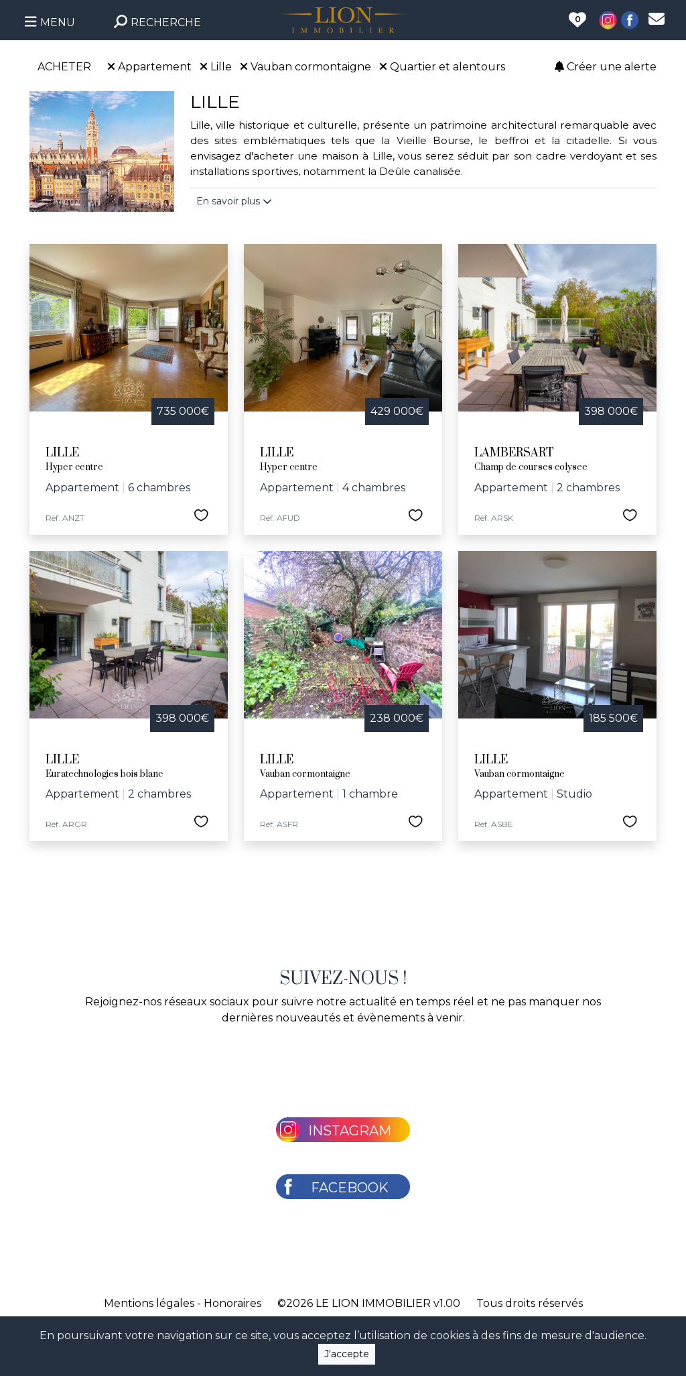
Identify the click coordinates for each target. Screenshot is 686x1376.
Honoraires (232, 1303)
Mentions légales (149, 1303)
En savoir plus (234, 201)
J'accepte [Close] (346, 1354)
